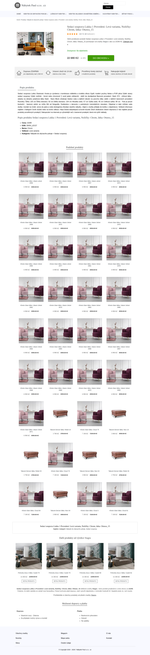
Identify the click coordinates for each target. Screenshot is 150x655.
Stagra (105, 42)
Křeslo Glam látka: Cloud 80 (31, 510)
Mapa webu (65, 638)
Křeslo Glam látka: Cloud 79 (60, 471)
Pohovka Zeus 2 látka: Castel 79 (59, 573)
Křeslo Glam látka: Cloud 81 (118, 510)
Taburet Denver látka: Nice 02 (89, 471)
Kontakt (109, 638)
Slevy (18, 643)
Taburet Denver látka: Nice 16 (119, 430)
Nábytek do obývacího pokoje (35, 14)
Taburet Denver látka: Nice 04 (60, 510)
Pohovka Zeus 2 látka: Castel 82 (121, 573)
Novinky (19, 638)
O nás (108, 633)
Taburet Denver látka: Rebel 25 (31, 471)
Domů (19, 14)
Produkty (23, 20)
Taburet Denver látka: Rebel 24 (60, 430)
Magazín (64, 633)
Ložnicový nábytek (57, 14)
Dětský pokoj (127, 14)
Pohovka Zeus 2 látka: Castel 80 (90, 573)
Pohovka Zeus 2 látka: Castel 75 (29, 573)
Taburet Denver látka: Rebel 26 (119, 471)
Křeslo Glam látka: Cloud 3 (90, 510)
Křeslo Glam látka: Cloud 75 (89, 430)
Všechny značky (22, 633)
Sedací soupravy (91, 529)
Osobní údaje (66, 643)
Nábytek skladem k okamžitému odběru (84, 14)
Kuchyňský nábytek (110, 14)
